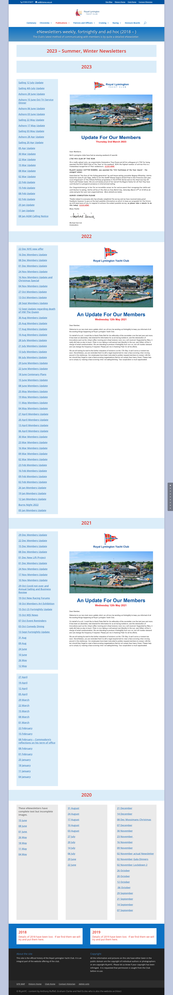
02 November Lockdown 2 (132, 864)
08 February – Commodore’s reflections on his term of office (37, 741)
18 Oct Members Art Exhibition (36, 603)
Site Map (109, 2)
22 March (24, 705)
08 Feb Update (27, 193)
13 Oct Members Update (33, 297)
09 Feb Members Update (33, 476)
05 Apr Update (27, 148)
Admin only (84, 984)
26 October (123, 870)
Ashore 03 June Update (32, 114)
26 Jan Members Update (32, 487)
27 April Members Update (33, 414)
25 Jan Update (26, 204)
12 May (23, 666)
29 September (125, 893)
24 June (23, 649)
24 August (73, 813)
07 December (124, 825)
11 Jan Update (26, 210)
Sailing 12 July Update (31, 82)
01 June (23, 831)
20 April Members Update (33, 419)
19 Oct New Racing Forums (34, 598)
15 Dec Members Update (33, 546)
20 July (71, 842)
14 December (124, 813)
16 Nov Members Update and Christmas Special (35, 279)
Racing (116, 23)
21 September (125, 899)
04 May (23, 854)
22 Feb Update (27, 182)
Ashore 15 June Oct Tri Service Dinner (36, 101)
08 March (24, 716)
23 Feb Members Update (33, 465)
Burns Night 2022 (29, 504)
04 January (25, 776)
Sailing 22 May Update (31, 119)
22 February (25, 728)
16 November (125, 842)
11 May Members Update (33, 402)
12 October (123, 882)
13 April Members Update (33, 425)
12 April (23, 688)
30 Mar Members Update (33, 436)
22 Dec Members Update (33, 540)
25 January (25, 759)
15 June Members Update (33, 380)
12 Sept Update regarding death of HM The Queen (37, 310)
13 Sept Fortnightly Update (34, 632)
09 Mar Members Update (33, 453)
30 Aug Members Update (33, 317)
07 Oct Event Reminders (32, 620)
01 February (25, 754)
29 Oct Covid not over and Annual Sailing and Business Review (35, 589)
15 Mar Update (27, 165)
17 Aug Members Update (33, 329)
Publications (61, 23)
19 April (23, 682)
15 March (24, 711)
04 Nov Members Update (33, 286)
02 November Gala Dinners (132, 859)
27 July (71, 836)
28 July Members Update (33, 340)
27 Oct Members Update (33, 291)
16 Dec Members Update (33, 254)
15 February (25, 733)
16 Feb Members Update (33, 470)
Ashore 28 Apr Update (31, 136)
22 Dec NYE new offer (31, 249)
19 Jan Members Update (32, 493)
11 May (23, 848)
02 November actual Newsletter (135, 853)
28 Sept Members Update (33, 303)
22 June (72, 864)
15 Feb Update (27, 187)
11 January (25, 771)
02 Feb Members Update (33, 482)
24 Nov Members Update (33, 271)
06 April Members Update (33, 431)
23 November (125, 836)
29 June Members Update (33, 363)
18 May (23, 843)
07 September (125, 910)
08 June (23, 826)
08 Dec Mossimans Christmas (134, 819)
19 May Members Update (33, 397)
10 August (73, 825)
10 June (23, 654)
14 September (125, 904)
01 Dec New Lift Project (32, 557)
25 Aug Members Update (33, 323)
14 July (71, 848)
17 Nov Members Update (33, 574)
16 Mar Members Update (33, 448)
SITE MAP (20, 984)
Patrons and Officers (83, 23)
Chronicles (44, 23)
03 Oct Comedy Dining (31, 626)
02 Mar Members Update (33, 459)
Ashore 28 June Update (32, 94)
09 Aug (22, 643)
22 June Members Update (33, 368)
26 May (23, 660)
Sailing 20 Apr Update (31, 142)
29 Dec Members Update (33, 534)
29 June (72, 859)
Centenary (31, 23)
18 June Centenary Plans (32, 374)
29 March (24, 699)
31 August (73, 808)
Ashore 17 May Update (32, 125)
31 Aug (22, 637)
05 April (23, 694)
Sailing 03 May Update (31, 131)
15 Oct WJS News (28, 615)
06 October (124, 887)
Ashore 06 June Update (32, 108)
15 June (23, 820)
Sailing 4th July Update (31, 88)
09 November (125, 848)
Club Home (132, 2)
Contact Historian (145, 2)
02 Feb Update (27, 199)
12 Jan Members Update (32, 499)
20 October (123, 876)
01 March (24, 722)
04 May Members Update (33, 408)
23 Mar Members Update (33, 442)
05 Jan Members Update (32, 510)
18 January (25, 765)
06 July (71, 853)
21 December (124, 808)
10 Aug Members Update (33, 334)
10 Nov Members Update (33, 580)
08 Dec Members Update (33, 260)
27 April (23, 677)
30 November (125, 830)
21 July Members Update (33, 346)
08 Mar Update (27, 170)
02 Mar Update (27, 176)
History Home (120, 2)
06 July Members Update (33, 357)
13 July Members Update (33, 351)
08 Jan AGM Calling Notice (33, 216)
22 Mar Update (27, 159)
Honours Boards (132, 23)
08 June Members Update (33, 385)
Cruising (102, 23)
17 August (73, 819)
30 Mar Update (27, 154)
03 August (73, 830)
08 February (25, 748)
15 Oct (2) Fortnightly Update (35, 609)
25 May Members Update (33, 391)
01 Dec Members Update (33, 265)
